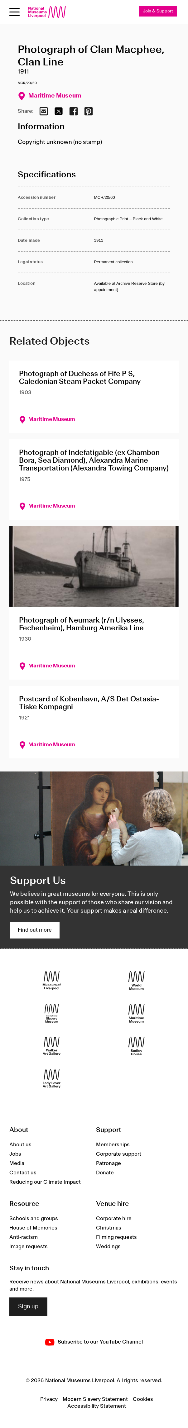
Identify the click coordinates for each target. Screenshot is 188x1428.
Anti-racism (23, 1237)
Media (16, 1163)
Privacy (49, 1399)
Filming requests (116, 1237)
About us (20, 1145)
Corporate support (118, 1154)
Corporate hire (114, 1218)
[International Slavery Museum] (51, 1013)
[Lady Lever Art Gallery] (51, 1079)
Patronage (108, 1163)
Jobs (15, 1154)
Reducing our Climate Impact (45, 1182)
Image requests (28, 1246)
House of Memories (33, 1228)
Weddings (108, 1246)
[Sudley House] (136, 1046)
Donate (105, 1173)
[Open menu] (14, 12)
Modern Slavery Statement (95, 1399)
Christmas (108, 1228)
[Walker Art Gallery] (51, 1046)
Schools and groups (33, 1218)
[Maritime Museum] (136, 1013)
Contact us (22, 1173)
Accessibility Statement (96, 1406)
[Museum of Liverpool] (51, 980)
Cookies (143, 1399)
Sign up (28, 1307)
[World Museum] (136, 980)
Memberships (113, 1145)
